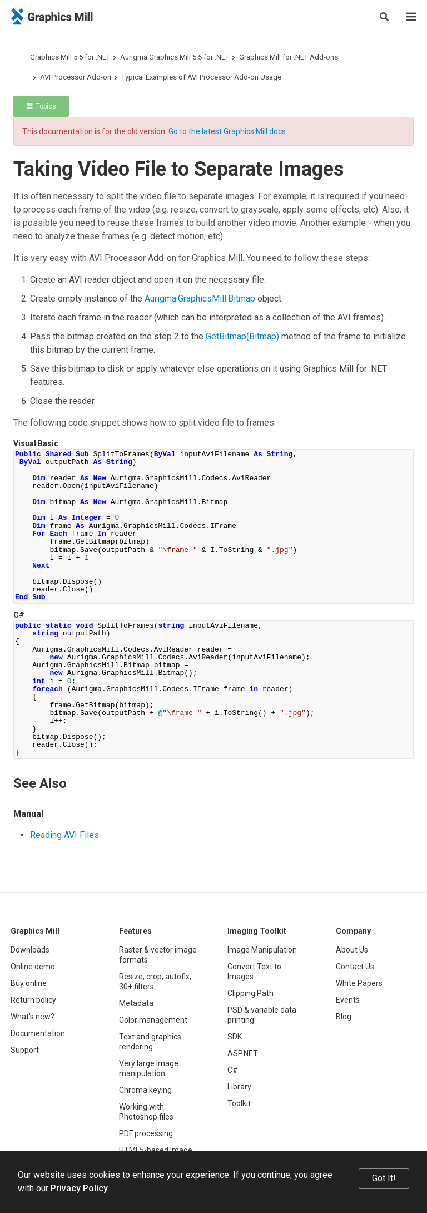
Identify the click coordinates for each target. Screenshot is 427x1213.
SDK (234, 1036)
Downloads (30, 949)
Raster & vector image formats (158, 954)
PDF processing (146, 1133)
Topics (41, 106)
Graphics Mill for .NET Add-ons (288, 57)
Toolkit (239, 1103)
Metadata (136, 1003)
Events (348, 999)
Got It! (384, 1178)
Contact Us (355, 966)
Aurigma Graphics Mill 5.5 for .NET (174, 57)
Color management (153, 1019)
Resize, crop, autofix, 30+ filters (155, 981)
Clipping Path (250, 993)
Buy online (29, 983)
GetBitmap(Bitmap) (242, 336)
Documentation (38, 1033)
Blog (343, 1016)
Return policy (33, 999)
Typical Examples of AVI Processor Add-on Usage (201, 77)
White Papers (359, 983)
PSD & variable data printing (261, 1014)
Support (25, 1050)
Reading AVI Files (64, 835)
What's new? (32, 1016)
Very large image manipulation (148, 1068)
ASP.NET (242, 1053)
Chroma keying (145, 1090)
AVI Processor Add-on (75, 77)
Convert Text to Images (254, 971)
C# (232, 1070)
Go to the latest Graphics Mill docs (227, 131)
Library (239, 1086)
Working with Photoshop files (146, 1111)
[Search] (384, 16)
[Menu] (411, 16)
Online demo (33, 966)
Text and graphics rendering (150, 1041)
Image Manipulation (262, 949)
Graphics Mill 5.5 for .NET (70, 57)
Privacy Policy (79, 1188)
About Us (352, 949)
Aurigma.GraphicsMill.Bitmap (200, 298)
